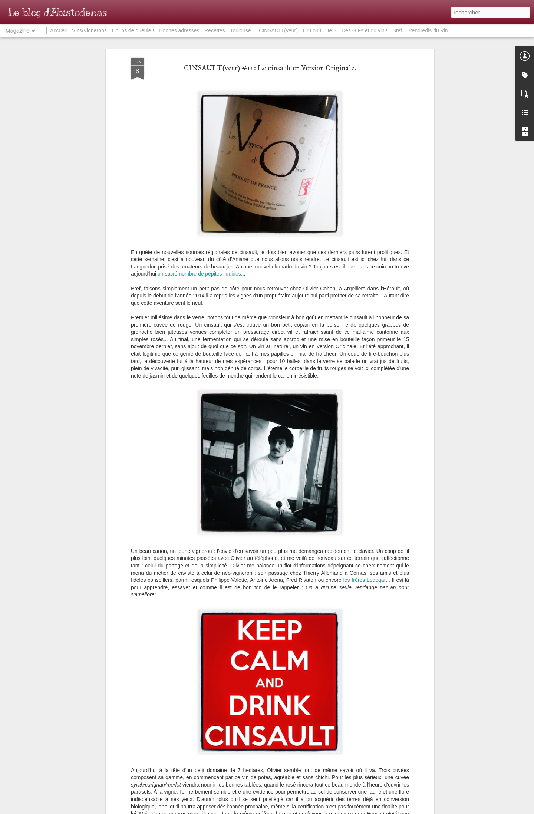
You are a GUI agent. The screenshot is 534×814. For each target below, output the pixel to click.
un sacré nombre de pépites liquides (199, 274)
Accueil (58, 30)
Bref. (398, 30)
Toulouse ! (242, 30)
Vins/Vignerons (89, 30)
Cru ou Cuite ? (319, 30)
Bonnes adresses (179, 30)
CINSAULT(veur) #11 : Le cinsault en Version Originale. (270, 68)
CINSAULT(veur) (278, 30)
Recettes (214, 30)
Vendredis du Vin (428, 30)
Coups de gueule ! (133, 30)
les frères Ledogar (364, 580)
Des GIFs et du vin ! (365, 30)
